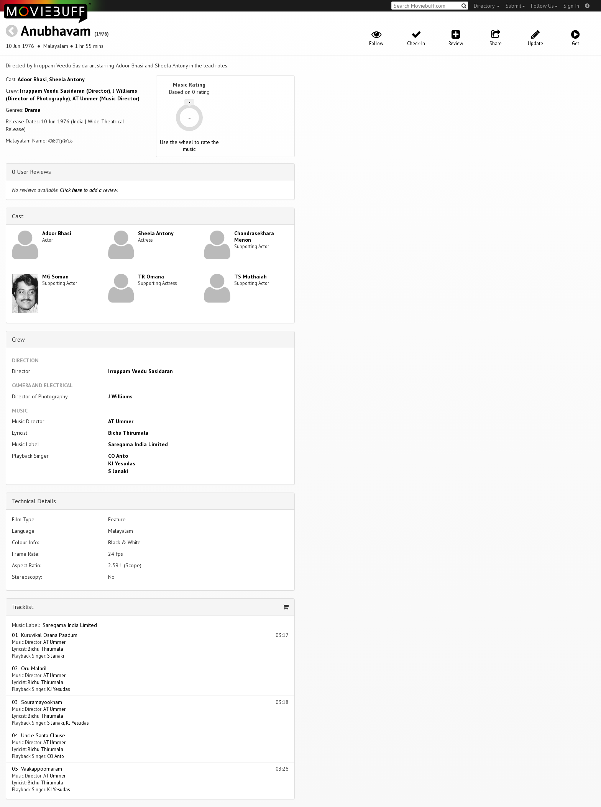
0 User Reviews (31, 171)
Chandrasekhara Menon (254, 236)
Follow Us (544, 5)
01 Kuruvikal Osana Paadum (44, 635)
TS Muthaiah (250, 276)
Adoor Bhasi (32, 79)
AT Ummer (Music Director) (106, 98)
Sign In (571, 5)
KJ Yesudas (121, 463)
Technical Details (34, 501)
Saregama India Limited (138, 444)
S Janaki (118, 471)
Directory (487, 5)
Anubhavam (56, 30)
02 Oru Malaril (29, 668)
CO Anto (118, 455)
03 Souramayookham (37, 702)
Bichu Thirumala (128, 432)
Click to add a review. (89, 190)
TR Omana (151, 276)
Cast (18, 216)
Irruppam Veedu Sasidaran (140, 371)
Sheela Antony (67, 79)
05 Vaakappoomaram (37, 768)
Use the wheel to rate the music (189, 145)
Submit (515, 5)
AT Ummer (120, 421)
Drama (33, 109)
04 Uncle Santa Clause (38, 735)
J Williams (120, 396)
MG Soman (55, 276)
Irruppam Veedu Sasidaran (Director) (65, 90)
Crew (18, 339)
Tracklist (23, 607)
